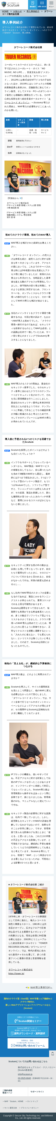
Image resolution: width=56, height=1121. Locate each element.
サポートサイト (37, 1092)
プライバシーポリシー (30, 1108)
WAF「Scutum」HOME (13, 1101)
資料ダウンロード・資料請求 (28, 1030)
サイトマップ (32, 1101)
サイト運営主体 (10, 1108)
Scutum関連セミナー (28, 1018)
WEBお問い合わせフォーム (28, 1042)
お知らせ (17, 11)
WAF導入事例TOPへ (41, 987)
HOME (5, 11)
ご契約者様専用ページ (7, 1091)
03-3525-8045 (24, 1078)
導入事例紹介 (33, 11)
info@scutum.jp (25, 1074)
